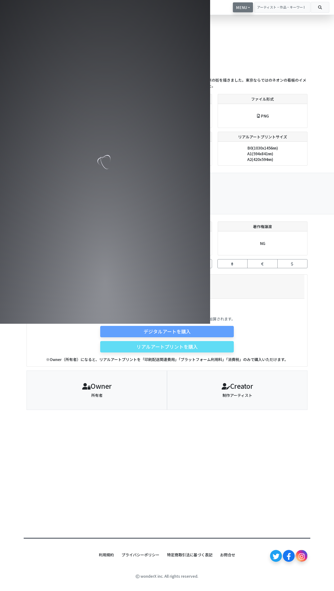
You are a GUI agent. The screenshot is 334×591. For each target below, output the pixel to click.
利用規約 (106, 555)
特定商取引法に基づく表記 (189, 555)
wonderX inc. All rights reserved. (167, 576)
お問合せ (227, 555)
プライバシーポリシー (140, 555)
